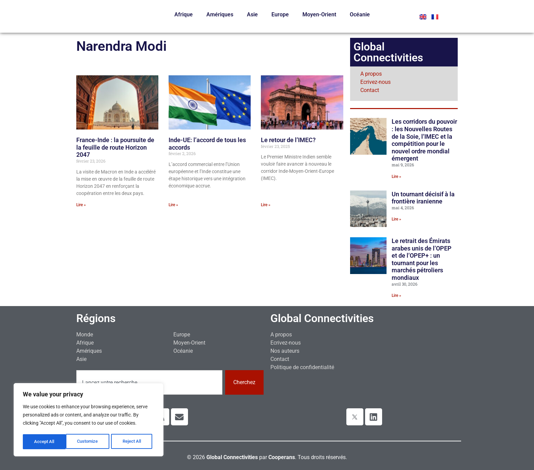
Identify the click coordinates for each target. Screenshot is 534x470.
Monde (84, 334)
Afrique (183, 14)
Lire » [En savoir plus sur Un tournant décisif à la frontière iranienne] (396, 219)
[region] (88, 420)
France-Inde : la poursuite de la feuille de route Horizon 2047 (115, 147)
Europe (280, 14)
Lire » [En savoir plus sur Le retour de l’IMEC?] (265, 204)
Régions (95, 318)
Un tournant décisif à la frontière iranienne (423, 198)
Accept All (133, 441)
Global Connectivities (322, 318)
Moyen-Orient (319, 14)
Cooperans (281, 457)
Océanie (360, 14)
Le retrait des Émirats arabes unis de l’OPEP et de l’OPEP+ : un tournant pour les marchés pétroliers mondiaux (422, 259)
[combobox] (149, 382)
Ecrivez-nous (375, 82)
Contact (369, 90)
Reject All (89, 441)
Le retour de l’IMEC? (288, 139)
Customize (44, 441)
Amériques (219, 14)
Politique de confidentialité (302, 367)
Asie (252, 14)
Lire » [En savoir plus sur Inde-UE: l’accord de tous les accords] (173, 204)
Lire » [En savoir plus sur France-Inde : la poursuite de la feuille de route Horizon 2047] (81, 204)
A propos (371, 74)
